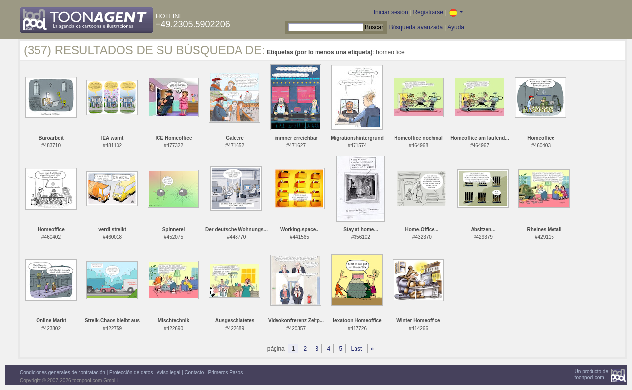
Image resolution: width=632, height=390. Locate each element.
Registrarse (428, 12)
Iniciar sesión (391, 12)
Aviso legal (168, 372)
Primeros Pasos (225, 372)
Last (356, 348)
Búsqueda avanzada (416, 27)
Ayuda (455, 27)
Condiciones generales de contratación (62, 372)
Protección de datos (131, 372)
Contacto (194, 372)
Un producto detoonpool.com (591, 374)
